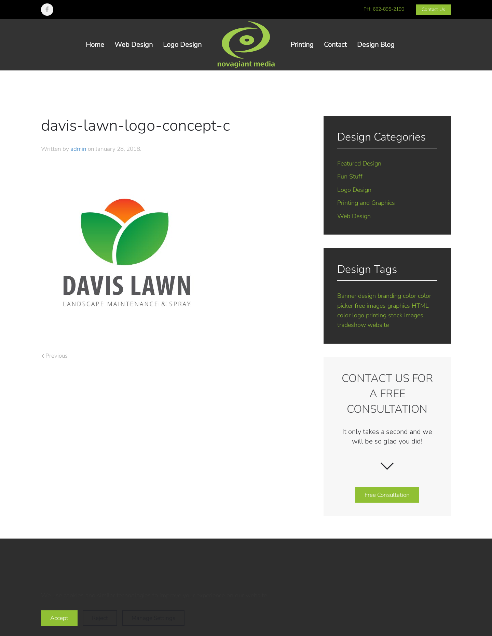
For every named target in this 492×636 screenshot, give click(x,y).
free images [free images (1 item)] (370, 306)
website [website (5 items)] (378, 325)
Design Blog (376, 44)
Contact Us (433, 9)
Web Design (133, 44)
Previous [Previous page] (55, 356)
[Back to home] (246, 44)
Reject (100, 618)
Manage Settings (153, 618)
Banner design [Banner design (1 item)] (356, 296)
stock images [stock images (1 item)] (405, 315)
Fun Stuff (350, 176)
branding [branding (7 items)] (389, 296)
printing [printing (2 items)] (376, 315)
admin (78, 149)
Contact (335, 44)
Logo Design (182, 44)
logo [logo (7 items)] (358, 315)
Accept (59, 618)
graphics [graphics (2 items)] (398, 306)
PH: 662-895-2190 (384, 9)
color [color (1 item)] (409, 296)
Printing (302, 44)
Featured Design (359, 163)
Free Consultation (387, 495)
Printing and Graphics (366, 203)
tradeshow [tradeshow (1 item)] (351, 325)
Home (95, 44)
